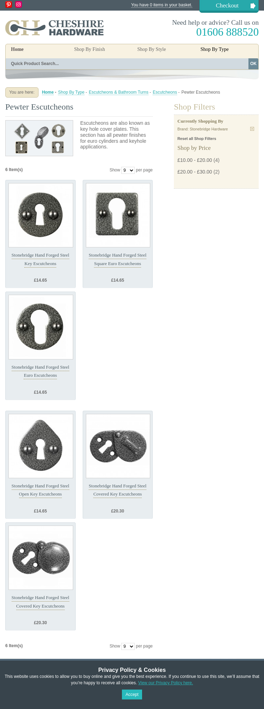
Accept (132, 694)
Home (17, 49)
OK (253, 63)
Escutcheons (165, 92)
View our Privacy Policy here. (165, 682)
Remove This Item (252, 129)
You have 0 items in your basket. (161, 4)
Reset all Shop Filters (196, 138)
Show (115, 170)
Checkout (227, 5)
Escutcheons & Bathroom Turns (118, 92)
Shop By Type (71, 92)
